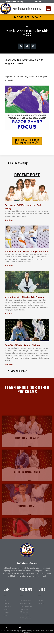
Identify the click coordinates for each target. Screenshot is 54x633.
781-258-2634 (40, 1)
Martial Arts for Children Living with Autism (26, 251)
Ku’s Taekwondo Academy (27, 563)
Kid (27, 26)
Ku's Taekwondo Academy (27, 8)
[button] (48, 8)
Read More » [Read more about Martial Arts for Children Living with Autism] (9, 266)
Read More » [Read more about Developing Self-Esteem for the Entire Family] (9, 220)
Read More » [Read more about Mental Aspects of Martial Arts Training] (9, 314)
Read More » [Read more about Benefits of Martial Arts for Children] (9, 364)
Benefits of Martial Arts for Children (22, 345)
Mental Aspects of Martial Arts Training (24, 297)
